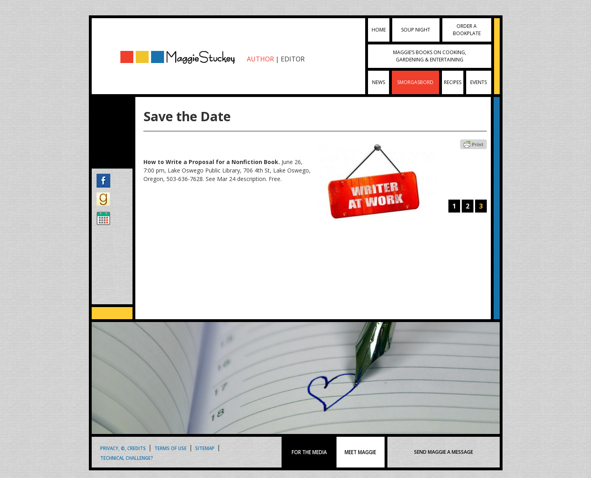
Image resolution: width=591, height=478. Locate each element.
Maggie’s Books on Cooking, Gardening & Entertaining (429, 56)
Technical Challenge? (126, 457)
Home (379, 29)
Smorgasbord (415, 82)
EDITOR (293, 59)
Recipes (452, 82)
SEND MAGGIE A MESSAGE (443, 452)
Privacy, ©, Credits (123, 447)
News (378, 82)
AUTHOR (260, 59)
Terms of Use (170, 447)
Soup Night (415, 29)
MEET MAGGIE (360, 452)
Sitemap (205, 447)
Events (478, 82)
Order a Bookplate (467, 30)
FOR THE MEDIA (309, 452)
